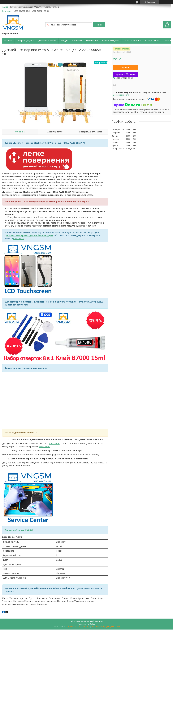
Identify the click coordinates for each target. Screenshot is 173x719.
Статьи (167, 40)
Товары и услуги (24, 40)
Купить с (125, 74)
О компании (92, 40)
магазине (54, 443)
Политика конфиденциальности (106, 626)
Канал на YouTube (132, 40)
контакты (18, 238)
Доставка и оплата (47, 40)
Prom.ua (99, 621)
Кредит (64, 40)
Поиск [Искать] (99, 25)
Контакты (77, 40)
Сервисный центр (110, 40)
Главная (8, 40)
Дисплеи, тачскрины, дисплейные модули (29, 235)
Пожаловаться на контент (78, 626)
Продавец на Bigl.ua (86, 624)
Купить (126, 67)
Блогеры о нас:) (152, 40)
